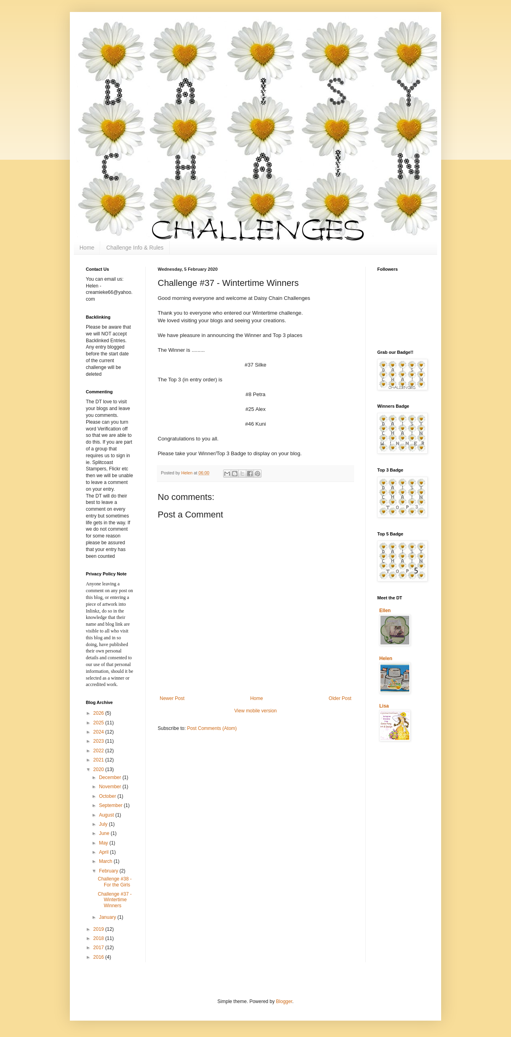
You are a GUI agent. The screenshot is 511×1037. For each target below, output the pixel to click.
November (111, 786)
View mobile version (255, 711)
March (106, 861)
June (105, 833)
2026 (99, 713)
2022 (99, 750)
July (104, 824)
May (104, 843)
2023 (99, 741)
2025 (99, 723)
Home (86, 247)
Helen (385, 658)
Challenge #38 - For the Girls (115, 881)
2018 (99, 938)
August (107, 815)
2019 (99, 929)
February (109, 871)
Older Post (340, 698)
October (108, 796)
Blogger (284, 1001)
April (104, 852)
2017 (99, 947)
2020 (99, 769)
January (108, 917)
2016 (99, 957)
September (111, 805)
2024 (99, 732)
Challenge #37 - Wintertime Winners (115, 899)
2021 (99, 760)
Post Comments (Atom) (212, 728)
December (111, 777)
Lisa (384, 706)
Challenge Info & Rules (134, 247)
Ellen (385, 610)
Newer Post (172, 698)
